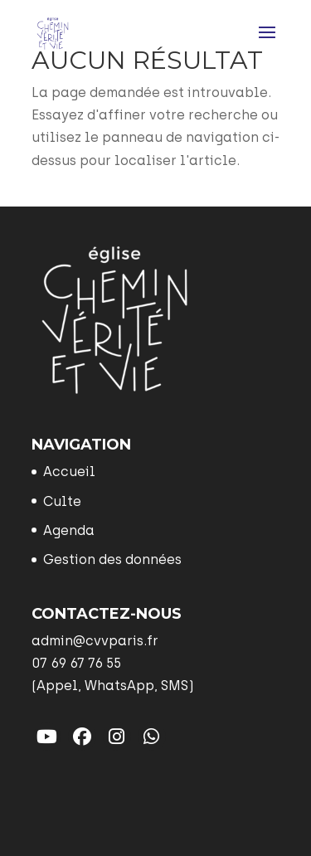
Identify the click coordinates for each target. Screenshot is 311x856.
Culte (62, 501)
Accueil (69, 471)
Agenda (69, 530)
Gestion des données (112, 559)
